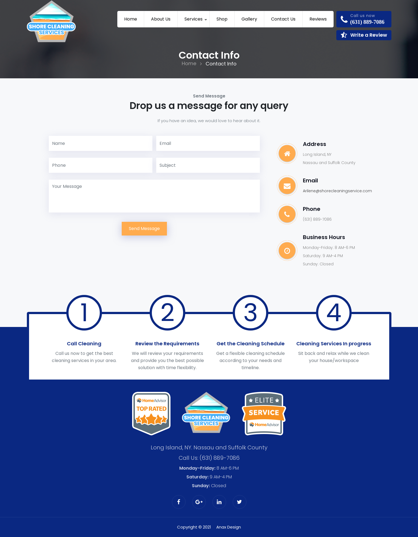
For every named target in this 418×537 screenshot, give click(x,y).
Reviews (318, 19)
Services (193, 19)
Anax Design (228, 527)
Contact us (283, 19)
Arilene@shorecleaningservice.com (337, 191)
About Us (160, 19)
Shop (222, 19)
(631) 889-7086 (220, 457)
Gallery (249, 19)
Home (130, 19)
